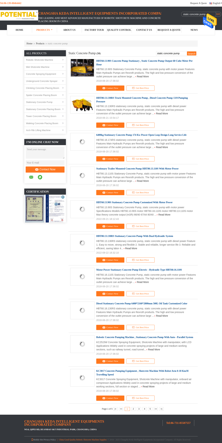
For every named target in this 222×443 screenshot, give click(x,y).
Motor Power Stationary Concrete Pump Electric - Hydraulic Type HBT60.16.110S (139, 270)
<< (121, 409)
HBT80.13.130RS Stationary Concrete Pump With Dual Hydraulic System (134, 236)
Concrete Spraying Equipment (41, 74)
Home (19, 30)
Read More (143, 76)
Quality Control (119, 30)
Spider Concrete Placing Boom (41, 95)
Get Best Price (140, 88)
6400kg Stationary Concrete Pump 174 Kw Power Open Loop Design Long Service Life (141, 135)
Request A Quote (198, 3)
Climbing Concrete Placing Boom (42, 88)
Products (44, 30)
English (217, 3)
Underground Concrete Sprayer (41, 81)
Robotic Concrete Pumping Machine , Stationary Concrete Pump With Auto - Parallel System (144, 337)
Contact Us (144, 30)
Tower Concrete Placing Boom (41, 116)
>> (156, 409)
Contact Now (45, 169)
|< (115, 409)
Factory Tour (94, 30)
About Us (69, 30)
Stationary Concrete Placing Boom (43, 109)
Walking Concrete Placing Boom (42, 123)
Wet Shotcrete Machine (37, 67)
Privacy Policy (50, 439)
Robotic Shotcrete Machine (39, 60)
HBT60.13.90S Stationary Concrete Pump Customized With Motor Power (134, 202)
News (194, 30)
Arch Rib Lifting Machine (38, 130)
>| (161, 409)
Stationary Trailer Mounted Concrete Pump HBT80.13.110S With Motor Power (137, 168)
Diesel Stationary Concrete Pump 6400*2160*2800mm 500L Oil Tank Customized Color (141, 303)
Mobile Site (37, 439)
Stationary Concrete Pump (39, 102)
